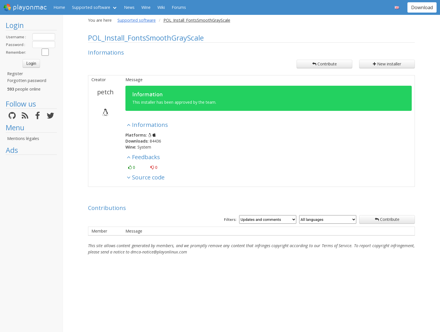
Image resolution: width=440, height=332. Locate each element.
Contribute (324, 64)
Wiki (161, 7)
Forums (179, 7)
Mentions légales (23, 138)
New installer (387, 64)
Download (422, 7)
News (129, 7)
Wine (146, 7)
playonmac (25, 7)
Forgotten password (26, 80)
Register (15, 73)
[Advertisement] (31, 243)
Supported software (91, 7)
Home (59, 7)
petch (105, 91)
